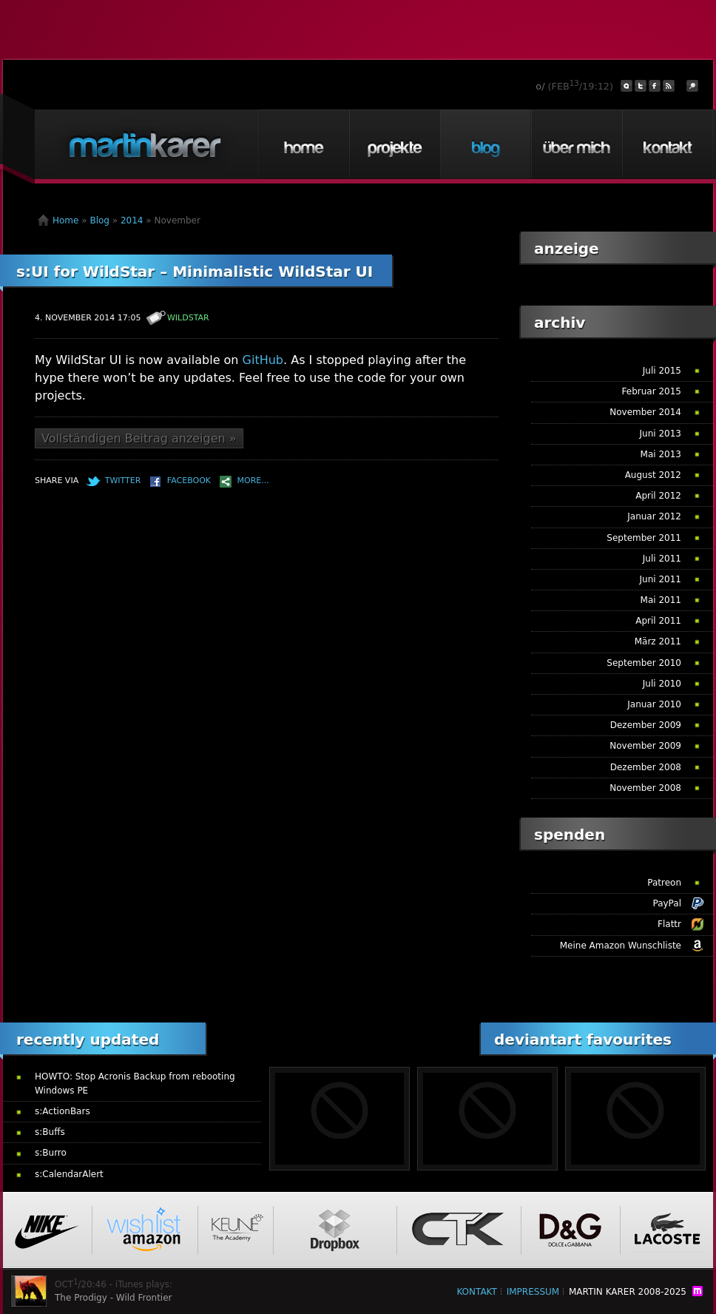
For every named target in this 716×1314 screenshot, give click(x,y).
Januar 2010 (654, 704)
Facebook (189, 480)
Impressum (533, 1292)
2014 (132, 220)
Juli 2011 (662, 558)
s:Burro (51, 1153)
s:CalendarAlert (69, 1174)
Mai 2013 (661, 454)
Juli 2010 (662, 683)
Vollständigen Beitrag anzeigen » (139, 438)
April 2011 (658, 621)
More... (253, 480)
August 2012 (653, 475)
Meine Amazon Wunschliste (620, 945)
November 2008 (645, 788)
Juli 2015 (662, 370)
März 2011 (658, 641)
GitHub (263, 360)
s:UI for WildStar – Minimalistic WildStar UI (194, 271)
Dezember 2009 (645, 725)
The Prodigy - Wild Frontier (113, 1298)
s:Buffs (50, 1132)
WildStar (188, 318)
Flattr (669, 924)
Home (303, 144)
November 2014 (645, 412)
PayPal (666, 903)
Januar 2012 (654, 516)
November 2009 (645, 746)
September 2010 (644, 663)
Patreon (664, 882)
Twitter (123, 480)
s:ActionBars (62, 1111)
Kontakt (667, 144)
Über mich (576, 144)
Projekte (394, 144)
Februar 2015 (651, 391)
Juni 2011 (660, 579)
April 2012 (658, 496)
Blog (485, 144)
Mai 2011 (661, 600)
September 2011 (644, 538)
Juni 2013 (660, 433)
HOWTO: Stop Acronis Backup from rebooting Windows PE (135, 1083)
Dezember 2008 (645, 767)
